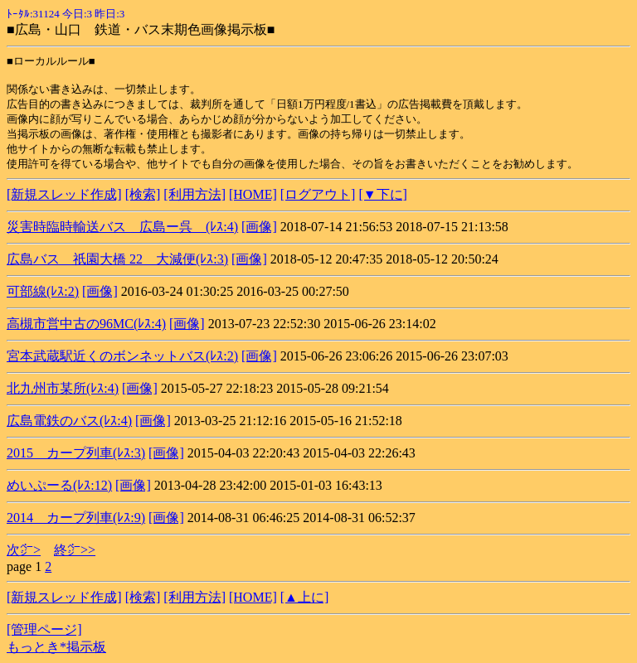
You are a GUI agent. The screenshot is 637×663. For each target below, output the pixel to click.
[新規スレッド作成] (64, 194)
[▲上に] (304, 597)
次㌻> (24, 550)
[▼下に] (382, 194)
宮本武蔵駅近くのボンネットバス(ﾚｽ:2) (122, 356)
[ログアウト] (318, 194)
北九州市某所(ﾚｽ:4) (63, 388)
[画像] (259, 227)
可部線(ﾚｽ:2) (43, 291)
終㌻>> (74, 550)
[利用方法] (194, 194)
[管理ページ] (44, 629)
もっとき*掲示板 (56, 647)
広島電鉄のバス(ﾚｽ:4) (69, 421)
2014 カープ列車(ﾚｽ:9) (76, 518)
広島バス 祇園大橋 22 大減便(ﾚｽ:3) (117, 259)
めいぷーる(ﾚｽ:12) (59, 485)
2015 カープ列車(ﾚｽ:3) (76, 453)
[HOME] (253, 194)
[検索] (143, 194)
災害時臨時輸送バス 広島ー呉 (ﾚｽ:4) (122, 227)
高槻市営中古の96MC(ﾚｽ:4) (86, 324)
